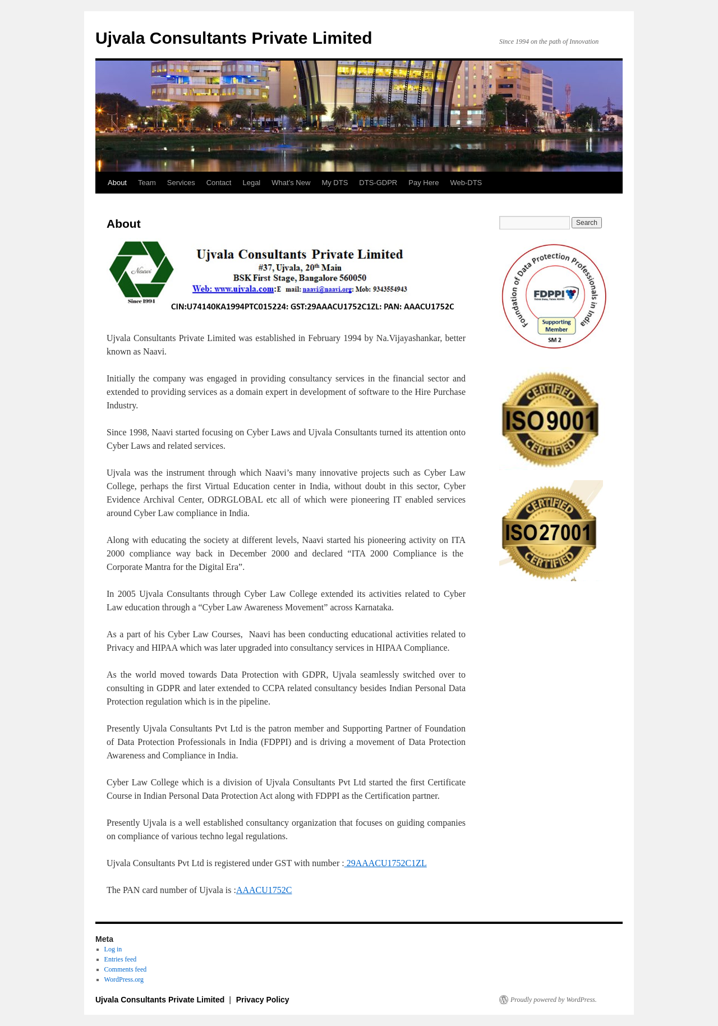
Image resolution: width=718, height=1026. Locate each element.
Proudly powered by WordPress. (553, 1000)
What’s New (290, 182)
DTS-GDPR (378, 182)
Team (147, 182)
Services (181, 182)
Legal (251, 182)
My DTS (334, 182)
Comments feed (125, 969)
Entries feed (120, 959)
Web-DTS (466, 182)
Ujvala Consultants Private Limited (233, 38)
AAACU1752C (264, 890)
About (117, 182)
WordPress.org (124, 979)
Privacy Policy (262, 999)
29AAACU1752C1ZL (385, 863)
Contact (219, 182)
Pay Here (423, 182)
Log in (113, 949)
